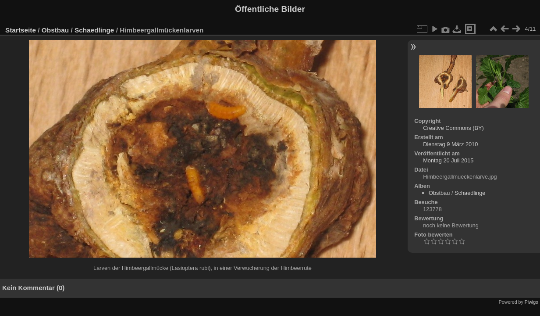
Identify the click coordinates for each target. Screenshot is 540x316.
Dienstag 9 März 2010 (450, 144)
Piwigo (531, 302)
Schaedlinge (94, 30)
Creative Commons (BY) (453, 128)
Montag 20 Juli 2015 (448, 160)
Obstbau (55, 30)
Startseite (20, 30)
